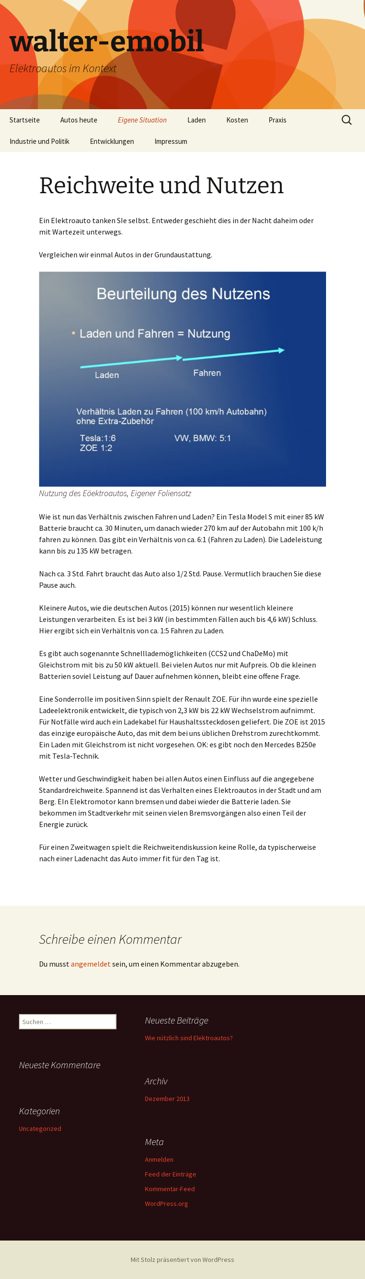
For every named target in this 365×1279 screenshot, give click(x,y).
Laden (196, 119)
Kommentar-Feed (170, 1189)
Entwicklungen (112, 141)
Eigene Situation (142, 119)
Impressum (170, 141)
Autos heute (78, 119)
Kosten (237, 119)
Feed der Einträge (170, 1174)
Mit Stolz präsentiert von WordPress (182, 1259)
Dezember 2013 (167, 1098)
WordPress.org (166, 1203)
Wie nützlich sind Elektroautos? (189, 1038)
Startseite (25, 119)
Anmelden (159, 1159)
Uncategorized (40, 1128)
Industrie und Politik (39, 141)
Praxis (278, 119)
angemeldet (91, 964)
